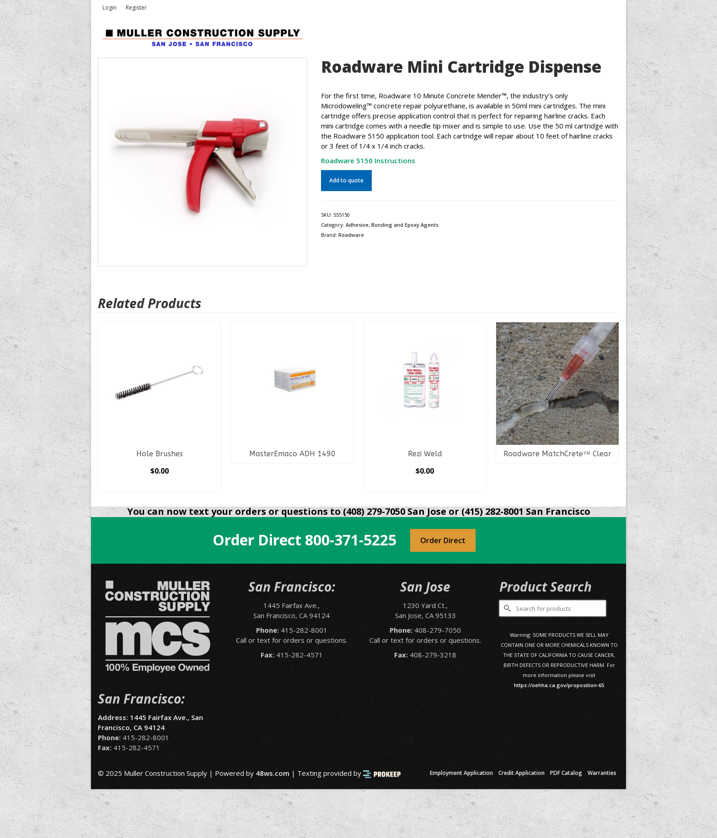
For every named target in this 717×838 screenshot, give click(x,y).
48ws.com (272, 773)
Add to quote (346, 180)
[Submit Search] (506, 608)
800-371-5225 (350, 540)
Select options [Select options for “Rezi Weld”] (425, 485)
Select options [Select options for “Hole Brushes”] (159, 485)
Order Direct (443, 540)
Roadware (351, 234)
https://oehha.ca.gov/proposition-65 (559, 685)
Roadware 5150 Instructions (368, 160)
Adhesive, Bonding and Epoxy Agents (392, 224)
